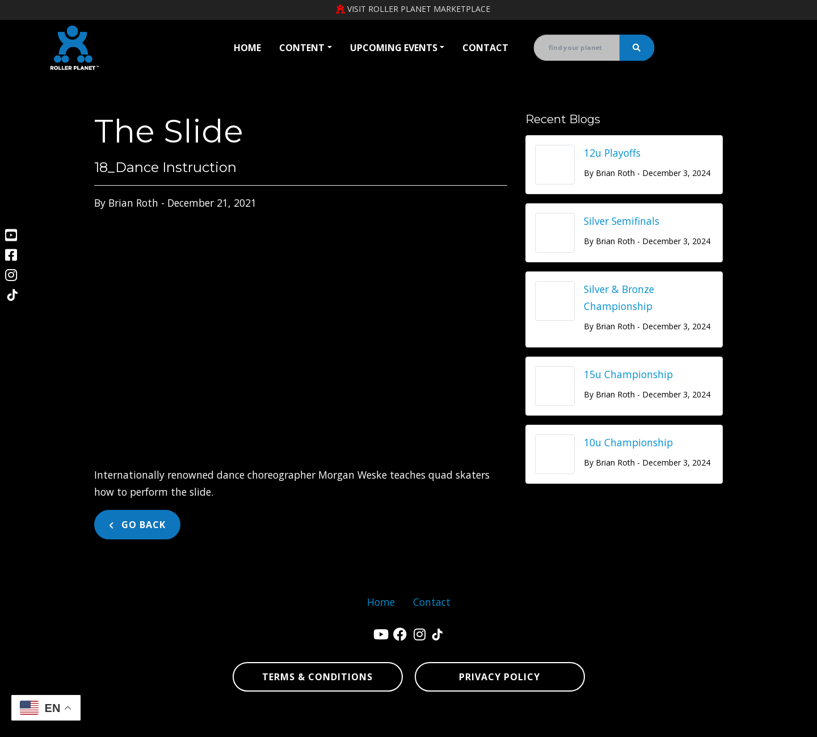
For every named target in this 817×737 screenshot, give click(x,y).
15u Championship (628, 374)
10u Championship (628, 442)
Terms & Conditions (317, 677)
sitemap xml (705, 723)
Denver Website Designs (159, 723)
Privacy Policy (499, 677)
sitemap (658, 723)
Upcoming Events (393, 47)
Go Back (137, 524)
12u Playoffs (612, 153)
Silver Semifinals (621, 221)
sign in (755, 723)
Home (247, 47)
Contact (485, 47)
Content (302, 47)
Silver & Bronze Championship (619, 297)
